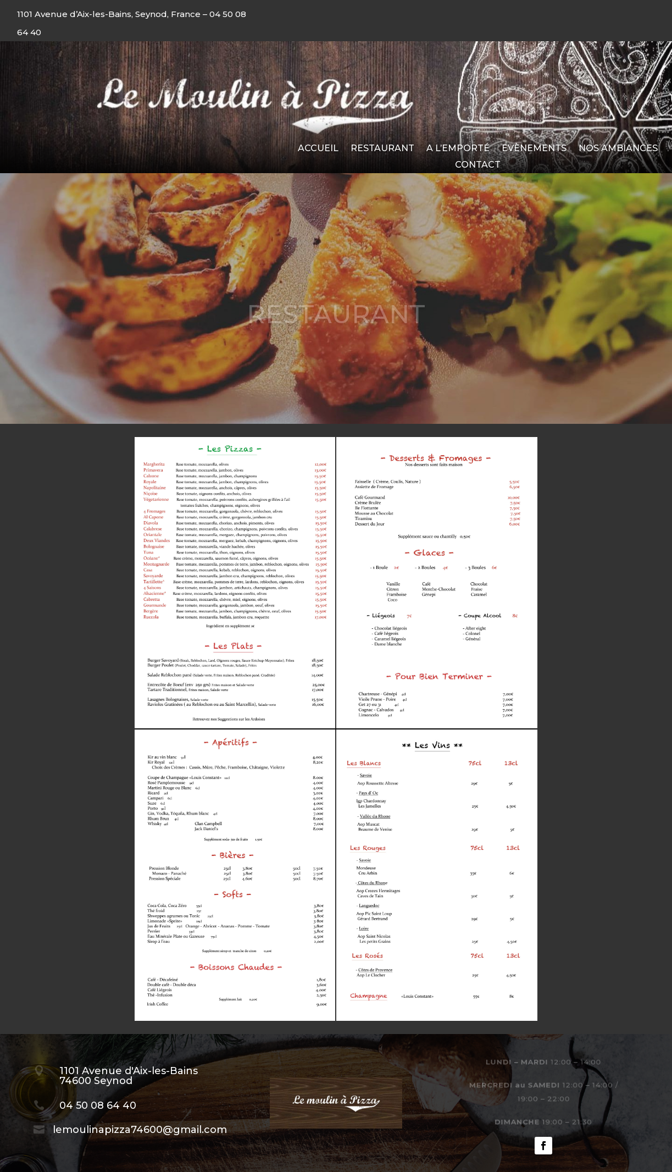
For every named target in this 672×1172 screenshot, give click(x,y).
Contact (478, 165)
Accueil (318, 149)
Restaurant (382, 149)
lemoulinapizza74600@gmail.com (140, 1130)
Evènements (534, 149)
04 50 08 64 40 (97, 1105)
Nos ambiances (618, 149)
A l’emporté (458, 149)
